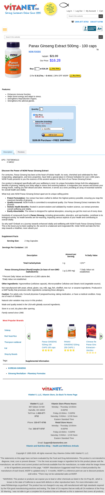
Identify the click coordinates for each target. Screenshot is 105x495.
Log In (69, 11)
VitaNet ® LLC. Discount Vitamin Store (52, 388)
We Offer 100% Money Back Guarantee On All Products (50, 9)
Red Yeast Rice (10, 336)
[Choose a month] (52, 128)
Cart (101, 11)
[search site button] (101, 37)
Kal (5, 348)
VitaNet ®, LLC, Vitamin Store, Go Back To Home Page (52, 395)
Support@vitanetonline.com (55, 443)
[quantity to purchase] (37, 68)
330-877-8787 (39, 429)
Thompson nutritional (12, 342)
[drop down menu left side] (5, 29)
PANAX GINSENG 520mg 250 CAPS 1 (71, 345)
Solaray (7, 330)
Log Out (79, 11)
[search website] (53, 37)
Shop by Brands (11, 354)
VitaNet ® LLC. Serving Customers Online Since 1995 (22, 9)
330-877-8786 (40, 422)
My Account (91, 11)
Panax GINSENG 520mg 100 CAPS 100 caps (49, 345)
